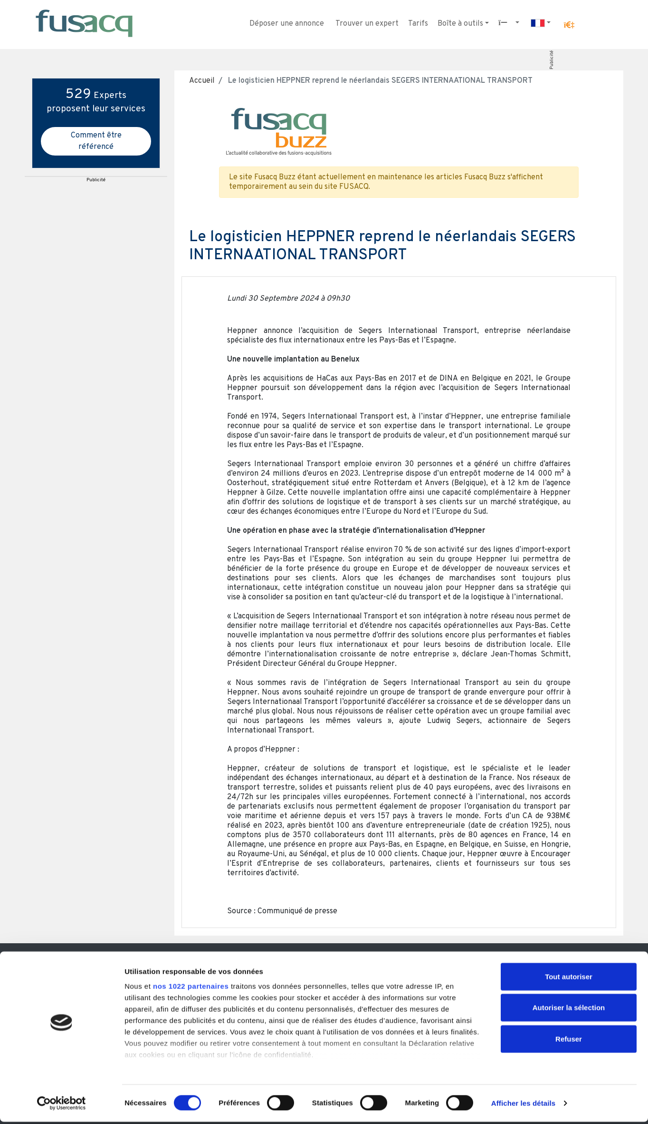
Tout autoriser (568, 979)
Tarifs (418, 24)
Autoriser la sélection (569, 1010)
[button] (569, 25)
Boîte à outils (460, 24)
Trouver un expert (367, 24)
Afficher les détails (523, 1105)
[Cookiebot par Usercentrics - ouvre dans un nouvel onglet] (61, 1105)
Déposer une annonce (286, 24)
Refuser (568, 1041)
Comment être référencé (96, 141)
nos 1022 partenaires (191, 988)
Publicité (552, 59)
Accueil (202, 81)
